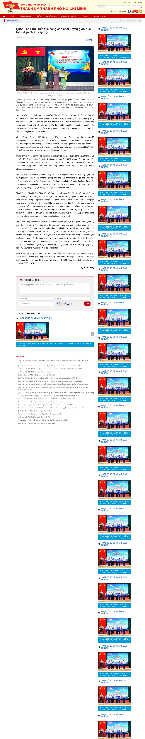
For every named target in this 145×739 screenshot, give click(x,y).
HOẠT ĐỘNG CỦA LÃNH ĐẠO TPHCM (35, 318)
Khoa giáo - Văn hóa (99, 16)
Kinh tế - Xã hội (51, 16)
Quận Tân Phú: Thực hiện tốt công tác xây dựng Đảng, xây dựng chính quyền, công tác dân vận (50, 381)
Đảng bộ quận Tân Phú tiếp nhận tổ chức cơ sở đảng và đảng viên (40, 402)
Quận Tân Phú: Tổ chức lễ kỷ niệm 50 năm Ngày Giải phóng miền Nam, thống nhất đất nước (49, 366)
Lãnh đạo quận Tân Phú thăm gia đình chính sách (34, 372)
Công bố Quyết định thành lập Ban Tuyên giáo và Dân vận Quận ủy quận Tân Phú (45, 405)
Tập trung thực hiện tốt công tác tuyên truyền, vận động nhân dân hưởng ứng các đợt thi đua (49, 396)
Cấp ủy (38, 16)
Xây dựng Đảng (25, 16)
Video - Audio (137, 2)
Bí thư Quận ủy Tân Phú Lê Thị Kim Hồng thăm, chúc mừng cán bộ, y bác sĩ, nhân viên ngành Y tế (51, 408)
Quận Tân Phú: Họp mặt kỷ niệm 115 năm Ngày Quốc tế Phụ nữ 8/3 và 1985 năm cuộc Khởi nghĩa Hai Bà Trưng (56, 393)
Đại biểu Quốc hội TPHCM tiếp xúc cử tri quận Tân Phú (36, 375)
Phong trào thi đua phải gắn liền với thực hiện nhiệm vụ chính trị (39, 414)
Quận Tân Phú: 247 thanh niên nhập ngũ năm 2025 (35, 411)
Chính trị (12, 16)
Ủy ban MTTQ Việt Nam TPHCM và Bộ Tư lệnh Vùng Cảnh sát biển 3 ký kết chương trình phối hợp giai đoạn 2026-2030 (54, 344)
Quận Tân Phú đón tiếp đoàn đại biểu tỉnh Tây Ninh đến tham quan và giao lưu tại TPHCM (48, 378)
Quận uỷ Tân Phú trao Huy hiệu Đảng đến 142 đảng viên (37, 423)
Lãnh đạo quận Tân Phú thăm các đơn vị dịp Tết (34, 417)
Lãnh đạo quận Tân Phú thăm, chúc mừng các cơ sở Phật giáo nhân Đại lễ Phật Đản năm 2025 (50, 369)
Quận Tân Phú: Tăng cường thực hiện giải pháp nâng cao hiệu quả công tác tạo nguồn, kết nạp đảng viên (53, 384)
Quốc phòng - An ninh (68, 16)
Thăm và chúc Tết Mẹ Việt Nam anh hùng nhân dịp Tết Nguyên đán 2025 (42, 420)
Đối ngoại (84, 16)
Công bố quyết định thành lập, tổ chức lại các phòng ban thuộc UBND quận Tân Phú (46, 399)
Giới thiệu (127, 2)
